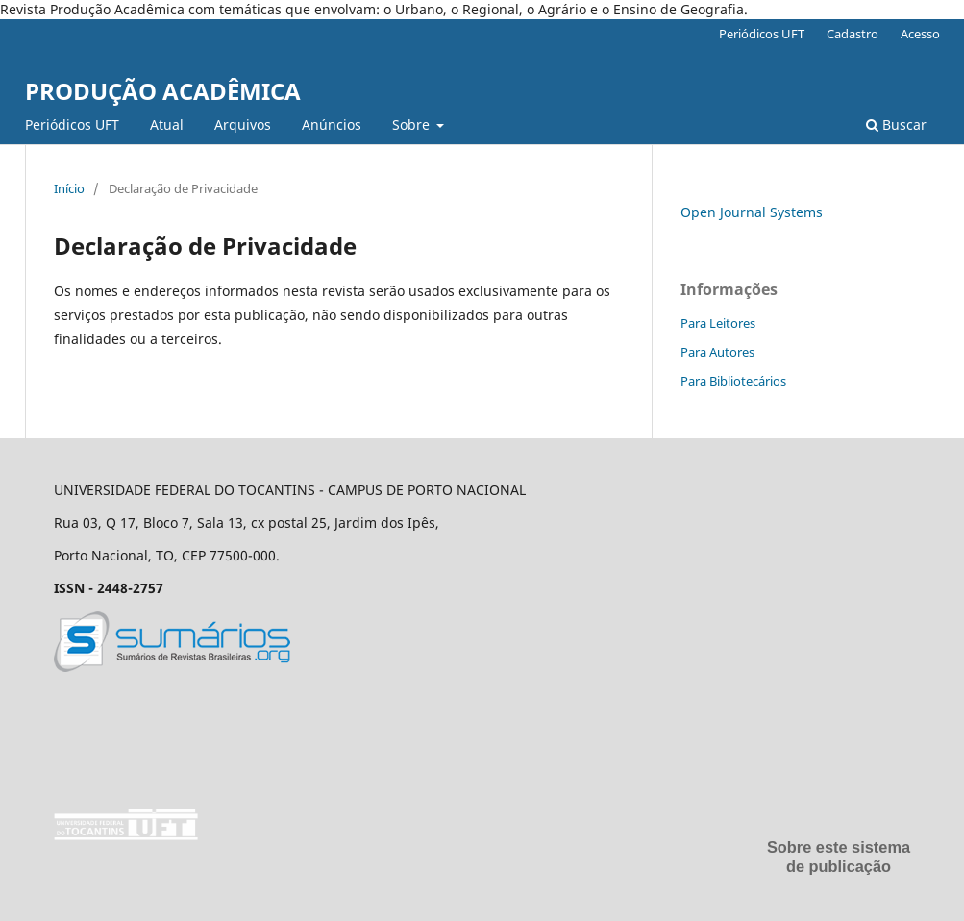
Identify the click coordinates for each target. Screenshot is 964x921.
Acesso (920, 33)
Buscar (896, 124)
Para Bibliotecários (733, 380)
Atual (167, 124)
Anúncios (331, 124)
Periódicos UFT (72, 124)
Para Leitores (717, 323)
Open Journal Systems (751, 212)
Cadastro (852, 33)
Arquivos (242, 124)
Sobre (412, 124)
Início (69, 188)
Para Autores (717, 352)
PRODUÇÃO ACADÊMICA (163, 91)
